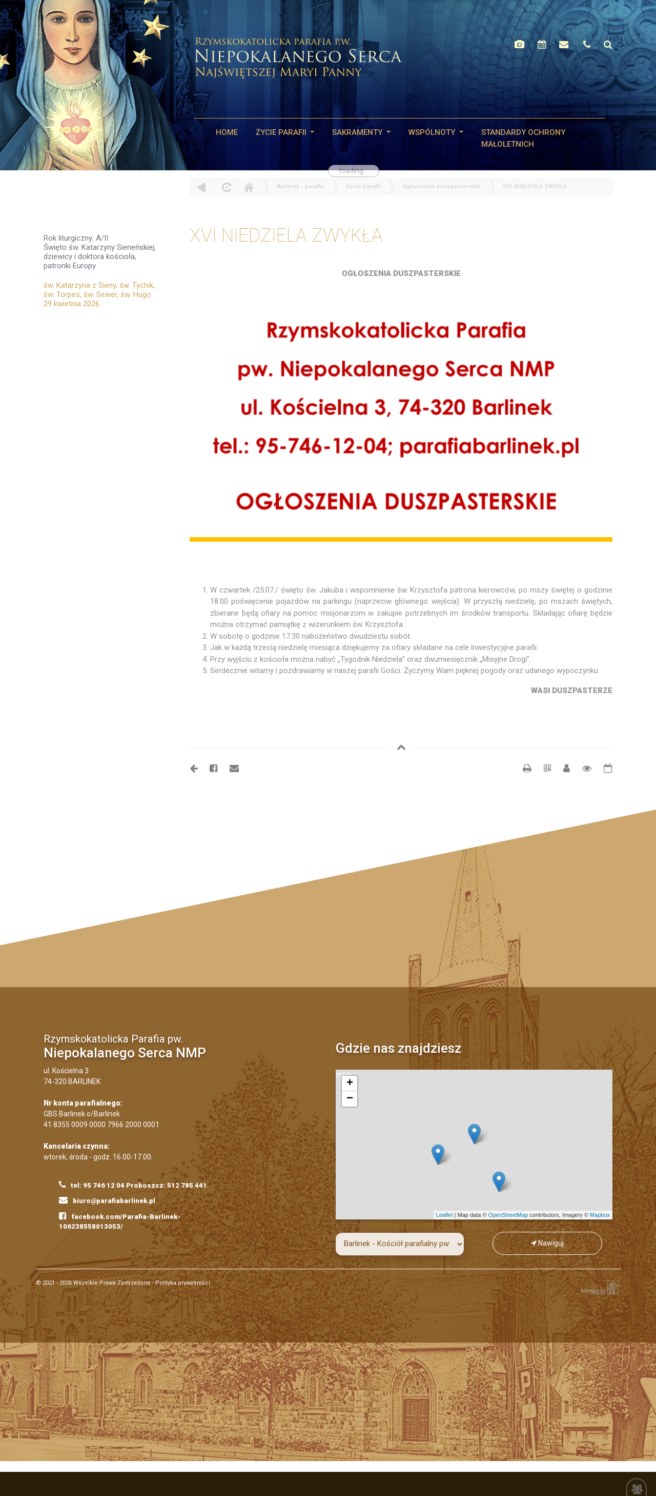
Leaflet (444, 1215)
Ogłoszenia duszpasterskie (441, 186)
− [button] (349, 1099)
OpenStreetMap (508, 1215)
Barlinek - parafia (300, 186)
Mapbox (600, 1215)
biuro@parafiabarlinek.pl (107, 1200)
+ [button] (349, 1083)
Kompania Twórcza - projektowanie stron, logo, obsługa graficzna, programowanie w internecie (598, 1287)
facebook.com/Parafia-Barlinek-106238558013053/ (119, 1221)
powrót (201, 187)
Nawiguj (547, 1243)
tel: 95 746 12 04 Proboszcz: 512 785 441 (133, 1184)
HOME (227, 132)
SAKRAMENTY (358, 132)
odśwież (225, 187)
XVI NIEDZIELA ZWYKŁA (535, 186)
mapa (473, 1144)
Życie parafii (282, 132)
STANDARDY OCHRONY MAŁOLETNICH (523, 138)
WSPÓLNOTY (432, 132)
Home (248, 187)
